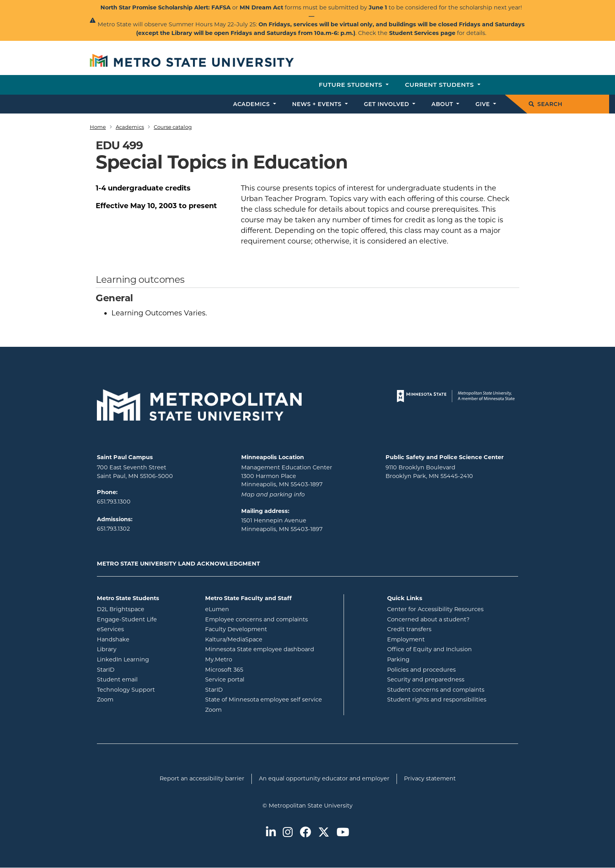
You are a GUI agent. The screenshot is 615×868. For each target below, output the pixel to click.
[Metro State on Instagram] (288, 833)
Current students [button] (440, 84)
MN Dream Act (262, 7)
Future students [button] (351, 84)
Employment (406, 639)
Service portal (256, 679)
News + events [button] (317, 104)
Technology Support (126, 689)
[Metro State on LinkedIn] (271, 833)
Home (98, 127)
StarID (137, 669)
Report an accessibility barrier (202, 778)
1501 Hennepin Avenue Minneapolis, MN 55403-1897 (281, 525)
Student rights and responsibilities (436, 699)
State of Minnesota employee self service (271, 699)
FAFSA (221, 7)
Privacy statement (430, 778)
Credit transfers (409, 629)
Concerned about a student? (428, 619)
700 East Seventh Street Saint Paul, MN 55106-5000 (135, 472)
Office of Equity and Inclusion (429, 649)
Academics (130, 127)
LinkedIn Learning (145, 659)
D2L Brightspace (145, 609)
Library (138, 649)
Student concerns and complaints (435, 689)
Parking (398, 659)
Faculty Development (236, 629)
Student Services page (422, 33)
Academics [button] (252, 104)
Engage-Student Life (145, 619)
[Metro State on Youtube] (343, 833)
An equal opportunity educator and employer (324, 778)
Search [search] (545, 104)
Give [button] (483, 104)
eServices (142, 629)
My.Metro (250, 659)
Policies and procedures (421, 669)
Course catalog (173, 127)
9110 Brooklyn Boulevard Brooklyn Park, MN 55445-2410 (429, 472)
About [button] (443, 104)
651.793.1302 (113, 528)
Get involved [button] (387, 104)
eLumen (248, 609)
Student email (145, 679)
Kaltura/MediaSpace (265, 639)
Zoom (136, 699)
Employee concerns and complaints (256, 619)
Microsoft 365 (255, 669)
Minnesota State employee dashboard (271, 649)
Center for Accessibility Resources (435, 609)
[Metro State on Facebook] (305, 833)
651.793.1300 (114, 501)
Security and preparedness (425, 679)
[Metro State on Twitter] (323, 833)
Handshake (145, 639)
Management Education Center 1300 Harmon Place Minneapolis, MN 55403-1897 (286, 476)
